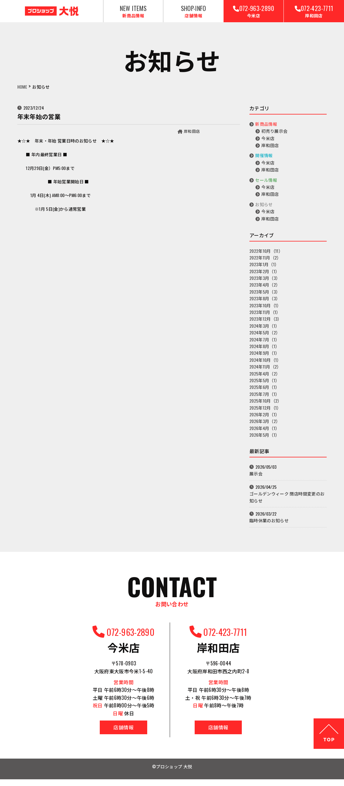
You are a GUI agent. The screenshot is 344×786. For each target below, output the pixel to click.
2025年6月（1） (264, 391)
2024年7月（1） (264, 343)
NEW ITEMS (133, 13)
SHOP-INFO (193, 13)
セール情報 (266, 184)
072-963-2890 (253, 13)
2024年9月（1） (264, 357)
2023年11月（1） (265, 316)
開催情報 (264, 160)
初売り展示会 (274, 135)
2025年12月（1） (265, 412)
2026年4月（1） (264, 432)
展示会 (255, 478)
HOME (22, 91)
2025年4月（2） (264, 378)
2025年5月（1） (264, 384)
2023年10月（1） (265, 309)
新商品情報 (266, 128)
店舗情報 (112, 734)
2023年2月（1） (264, 275)
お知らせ (264, 208)
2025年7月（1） (264, 398)
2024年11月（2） (265, 371)
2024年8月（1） (264, 350)
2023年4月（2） (264, 289)
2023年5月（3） (264, 296)
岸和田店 (191, 135)
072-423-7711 (314, 13)
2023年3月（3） (264, 282)
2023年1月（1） (264, 268)
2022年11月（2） (265, 262)
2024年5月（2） (264, 336)
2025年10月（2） (265, 405)
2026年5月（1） (264, 439)
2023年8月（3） (264, 302)
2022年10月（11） (266, 255)
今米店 (267, 142)
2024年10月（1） (265, 364)
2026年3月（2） (264, 425)
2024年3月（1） (264, 330)
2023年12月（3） (265, 323)
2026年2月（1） (264, 418)
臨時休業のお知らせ (269, 525)
